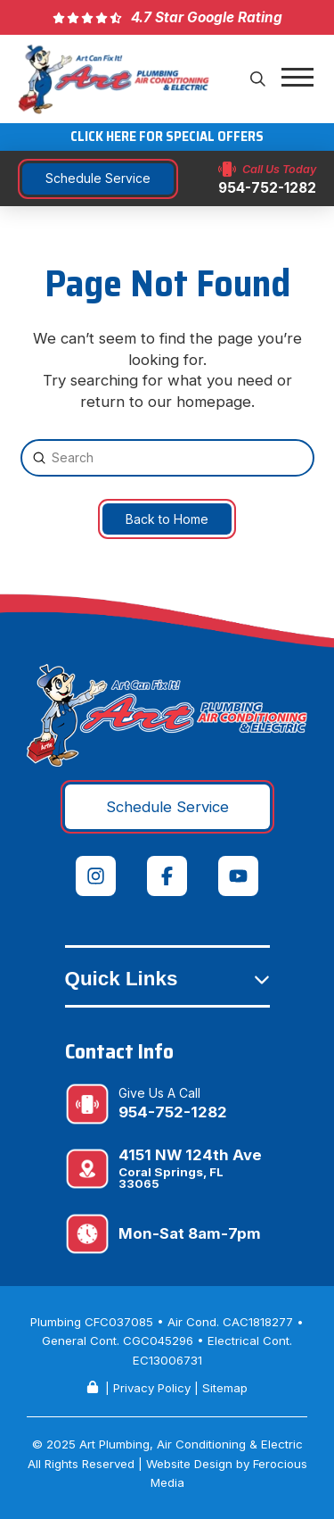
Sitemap (225, 1388)
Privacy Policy (152, 1388)
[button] (258, 78)
